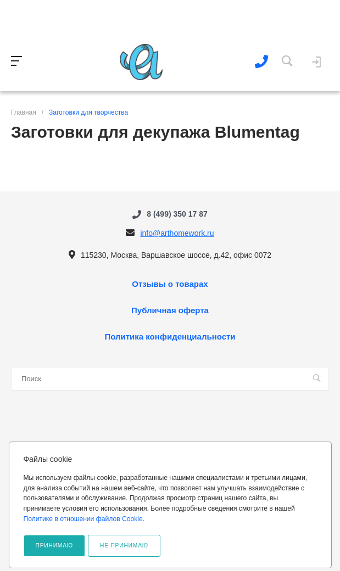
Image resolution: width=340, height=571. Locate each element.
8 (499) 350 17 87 (177, 214)
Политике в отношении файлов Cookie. (83, 519)
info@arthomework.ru (177, 233)
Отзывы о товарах (170, 284)
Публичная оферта (170, 310)
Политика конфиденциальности (169, 336)
